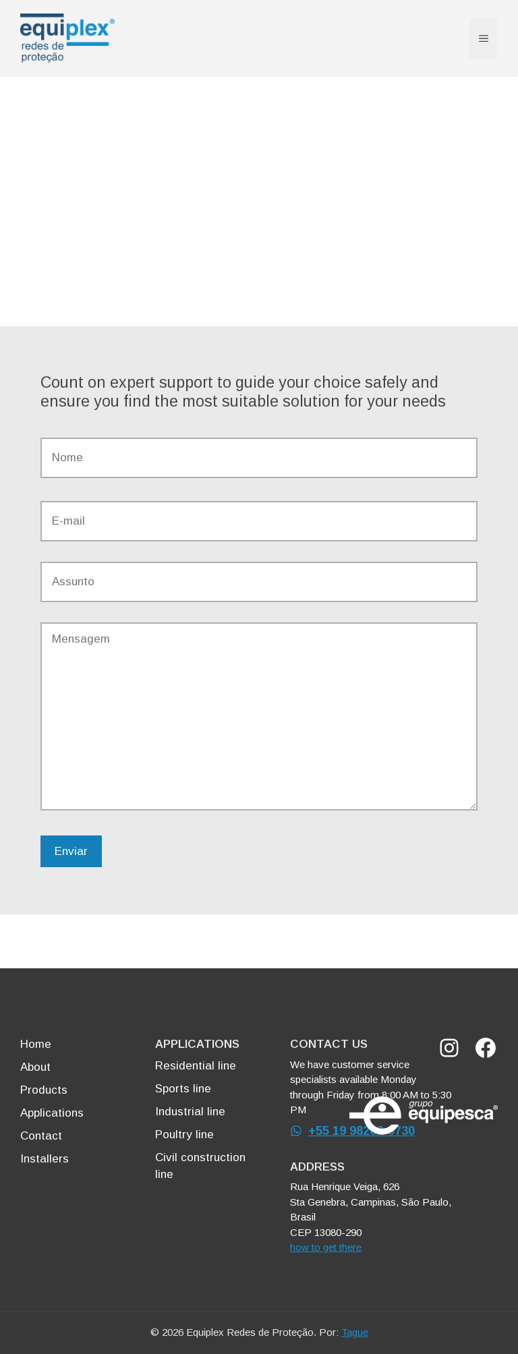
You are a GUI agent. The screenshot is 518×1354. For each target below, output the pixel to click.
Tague (354, 1332)
